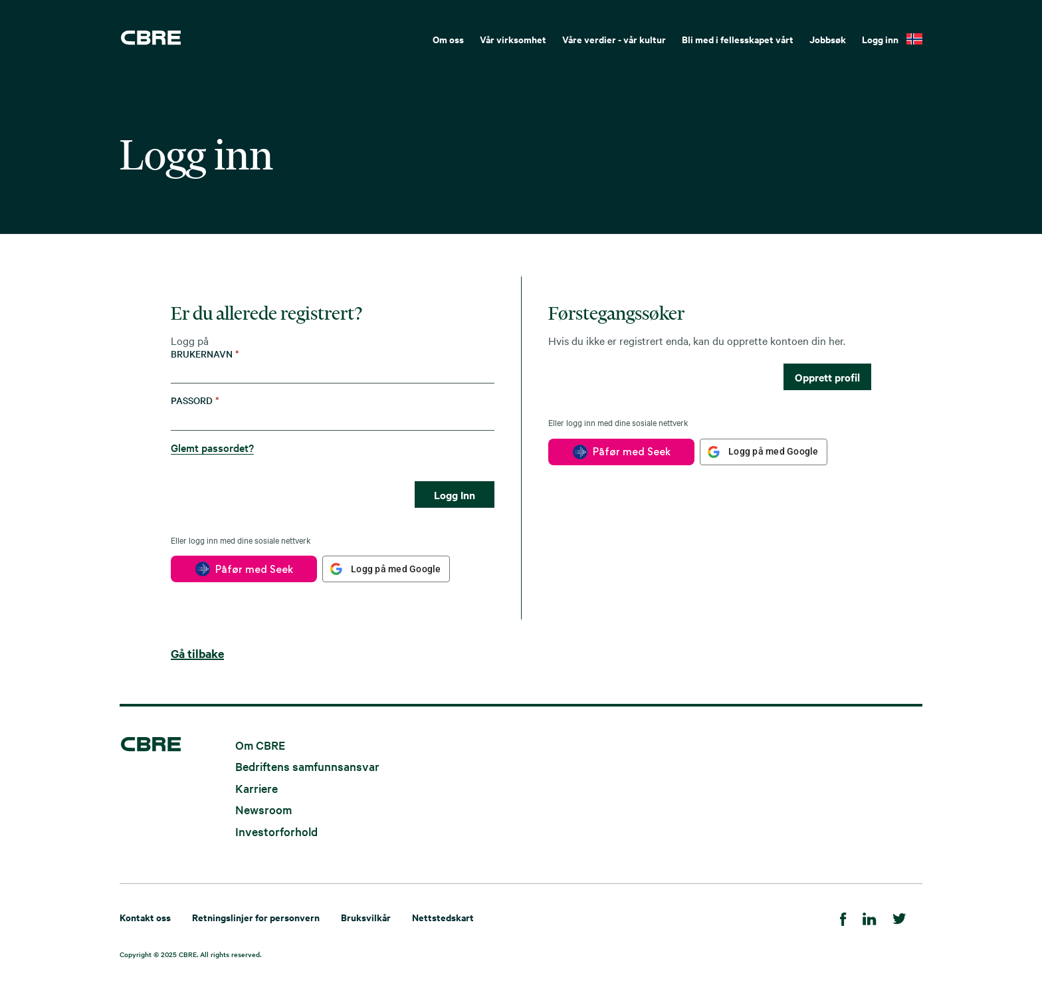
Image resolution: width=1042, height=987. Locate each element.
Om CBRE (260, 744)
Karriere (256, 787)
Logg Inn (454, 494)
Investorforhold (276, 830)
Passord (195, 400)
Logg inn (880, 39)
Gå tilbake (197, 653)
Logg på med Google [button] (396, 569)
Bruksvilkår (366, 917)
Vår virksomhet (513, 39)
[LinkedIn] (870, 917)
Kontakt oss (145, 917)
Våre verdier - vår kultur (614, 39)
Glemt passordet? (212, 447)
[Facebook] (843, 917)
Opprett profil (827, 377)
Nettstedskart (443, 917)
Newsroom (263, 809)
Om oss (448, 39)
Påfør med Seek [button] (254, 569)
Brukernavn (205, 354)
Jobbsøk (827, 39)
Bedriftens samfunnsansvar (307, 766)
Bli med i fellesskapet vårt (737, 39)
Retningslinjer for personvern (256, 917)
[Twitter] (899, 917)
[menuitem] (448, 38)
